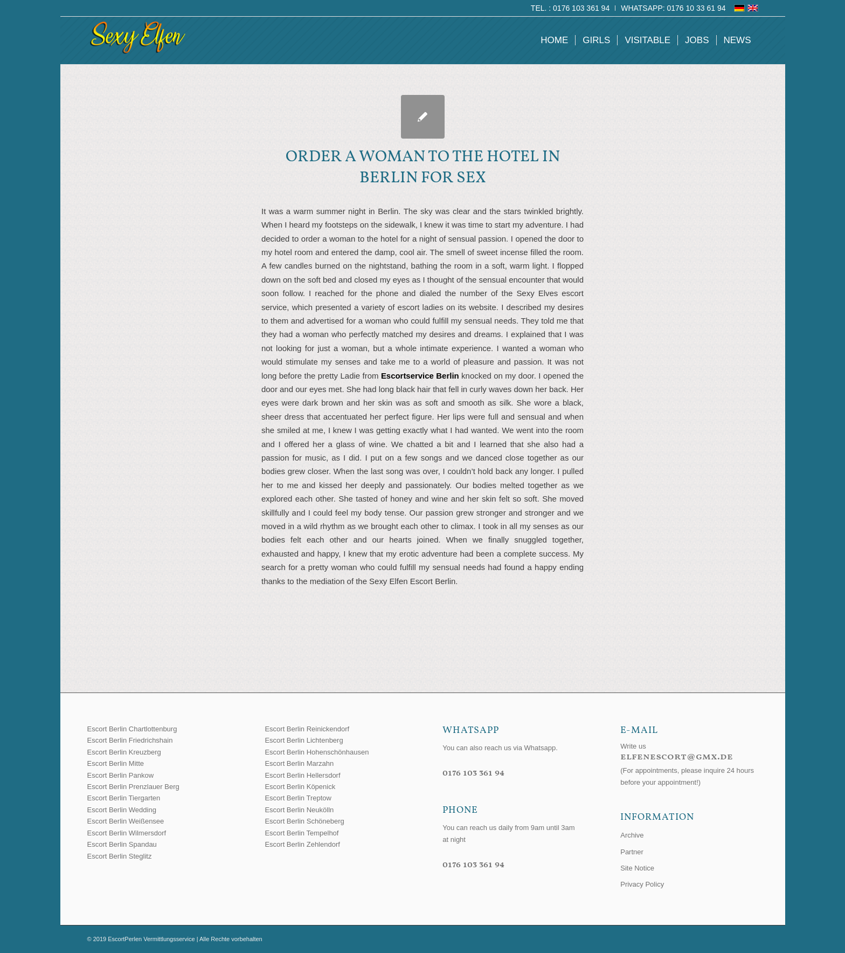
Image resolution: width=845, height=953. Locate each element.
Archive (631, 835)
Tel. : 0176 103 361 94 (570, 8)
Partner (631, 852)
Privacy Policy (642, 884)
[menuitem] (570, 8)
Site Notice (637, 868)
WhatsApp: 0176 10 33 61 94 (673, 8)
